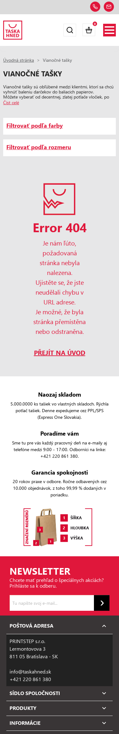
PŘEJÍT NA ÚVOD (59, 352)
